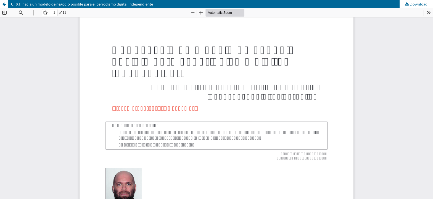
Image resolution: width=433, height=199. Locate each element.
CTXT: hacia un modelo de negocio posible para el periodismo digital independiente (82, 4)
